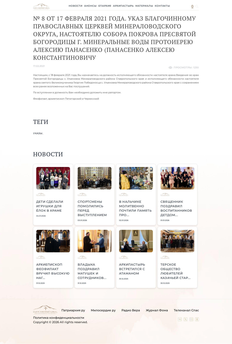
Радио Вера (130, 310)
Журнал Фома (157, 310)
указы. (38, 133)
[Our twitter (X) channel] (186, 320)
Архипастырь (123, 5)
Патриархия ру (73, 310)
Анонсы (90, 5)
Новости (75, 5)
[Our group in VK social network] (180, 320)
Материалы (144, 5)
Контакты (162, 5)
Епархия (104, 5)
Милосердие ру (103, 310)
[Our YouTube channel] (192, 320)
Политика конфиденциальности (58, 317)
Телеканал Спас (186, 310)
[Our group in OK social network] (197, 320)
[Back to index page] (41, 8)
